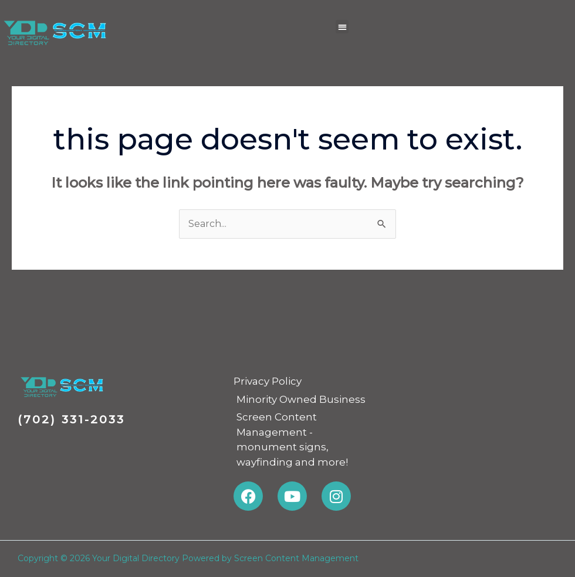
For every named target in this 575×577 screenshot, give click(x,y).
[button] (342, 26)
